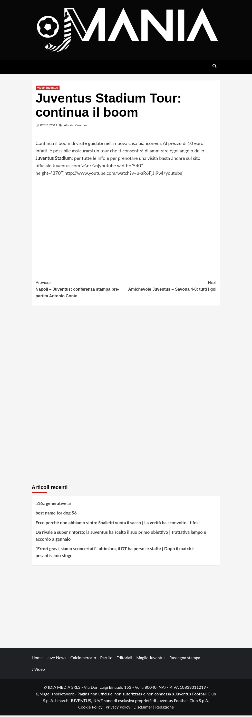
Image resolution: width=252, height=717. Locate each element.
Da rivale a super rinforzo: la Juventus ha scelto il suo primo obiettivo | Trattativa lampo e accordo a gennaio (121, 537)
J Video (38, 670)
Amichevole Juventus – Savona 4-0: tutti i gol (171, 287)
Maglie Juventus (150, 659)
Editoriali (124, 659)
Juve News (56, 659)
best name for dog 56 (56, 514)
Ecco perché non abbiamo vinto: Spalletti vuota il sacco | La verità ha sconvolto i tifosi (118, 524)
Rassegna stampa (184, 659)
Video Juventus (47, 88)
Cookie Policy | (92, 708)
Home (37, 659)
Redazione (164, 708)
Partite (106, 659)
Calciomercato (83, 659)
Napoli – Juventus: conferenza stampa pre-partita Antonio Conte (81, 290)
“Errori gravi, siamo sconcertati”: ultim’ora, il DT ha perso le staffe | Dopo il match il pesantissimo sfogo (115, 553)
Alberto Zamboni (75, 126)
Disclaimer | (144, 708)
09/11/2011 (48, 126)
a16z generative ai (53, 505)
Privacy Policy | (119, 708)
